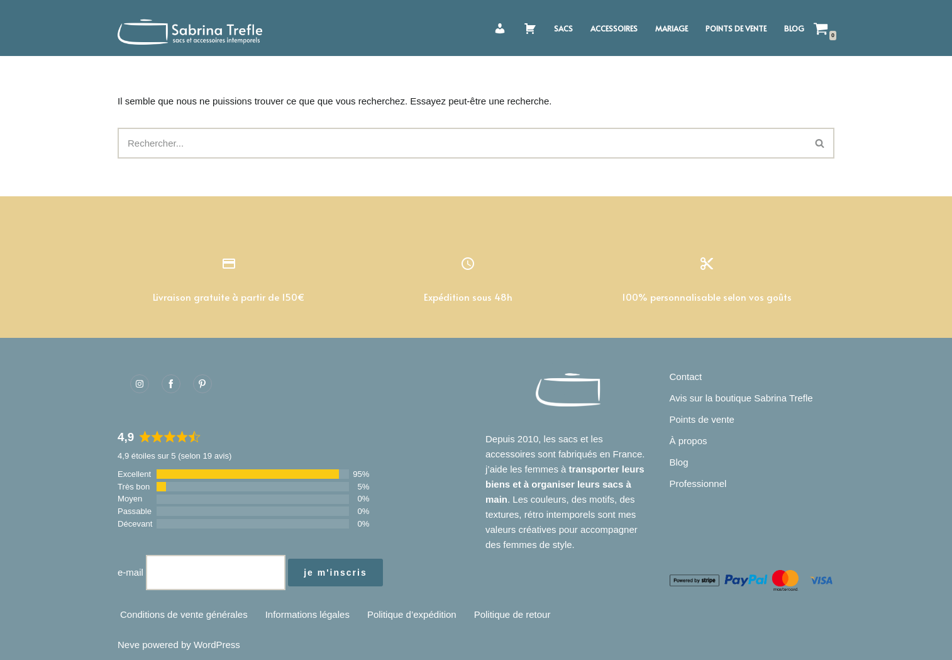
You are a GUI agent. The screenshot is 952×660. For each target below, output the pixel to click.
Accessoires (614, 28)
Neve (129, 644)
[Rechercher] (462, 143)
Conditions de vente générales (184, 614)
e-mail (130, 572)
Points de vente (736, 28)
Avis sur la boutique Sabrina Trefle (741, 398)
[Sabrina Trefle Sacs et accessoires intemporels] (193, 28)
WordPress (217, 644)
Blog (794, 28)
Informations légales (307, 614)
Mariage (671, 28)
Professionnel (698, 483)
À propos (688, 440)
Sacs (563, 28)
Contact (686, 376)
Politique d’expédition (412, 614)
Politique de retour (512, 614)
